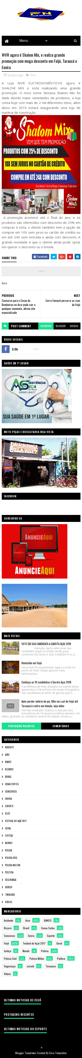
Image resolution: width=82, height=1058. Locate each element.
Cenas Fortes (12, 784)
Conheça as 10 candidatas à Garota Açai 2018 (46, 682)
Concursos (11, 791)
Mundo (8, 843)
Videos (8, 902)
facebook (45, 326)
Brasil (8, 777)
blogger (61, 326)
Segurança (10, 880)
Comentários (60, 726)
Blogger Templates (25, 1053)
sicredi (8, 887)
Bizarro (9, 769)
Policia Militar (12, 865)
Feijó (7, 813)
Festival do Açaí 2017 (16, 821)
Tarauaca (10, 895)
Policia (8, 850)
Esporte (9, 806)
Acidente (9, 747)
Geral (8, 828)
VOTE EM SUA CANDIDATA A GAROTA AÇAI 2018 (46, 644)
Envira (8, 799)
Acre (33, 75)
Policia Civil (11, 858)
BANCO (8, 762)
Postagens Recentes (21, 726)
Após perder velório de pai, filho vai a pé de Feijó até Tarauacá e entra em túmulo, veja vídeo (49, 703)
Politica (9, 872)
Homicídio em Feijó (31, 663)
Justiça (9, 835)
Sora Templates (58, 1053)
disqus (74, 326)
